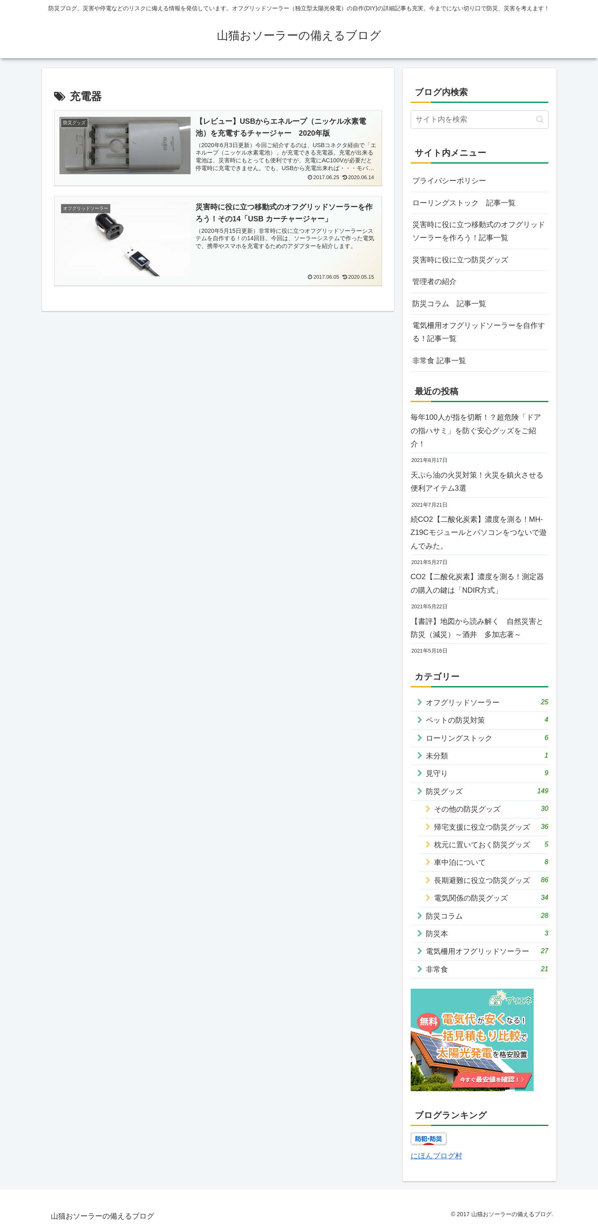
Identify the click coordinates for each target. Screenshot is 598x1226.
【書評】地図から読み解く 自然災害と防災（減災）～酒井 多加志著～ (477, 628)
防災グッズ (487, 791)
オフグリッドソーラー (487, 702)
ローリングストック (487, 738)
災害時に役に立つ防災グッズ (460, 260)
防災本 (487, 933)
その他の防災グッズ (491, 808)
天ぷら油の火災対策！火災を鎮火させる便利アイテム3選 (477, 481)
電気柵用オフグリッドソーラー (487, 951)
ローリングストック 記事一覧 (464, 203)
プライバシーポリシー (449, 181)
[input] (479, 119)
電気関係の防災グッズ (491, 897)
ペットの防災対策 (487, 720)
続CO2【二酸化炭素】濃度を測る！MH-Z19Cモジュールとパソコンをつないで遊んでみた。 (479, 532)
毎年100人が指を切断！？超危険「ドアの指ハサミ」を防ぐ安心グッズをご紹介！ (476, 430)
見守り (487, 773)
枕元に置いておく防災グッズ (491, 844)
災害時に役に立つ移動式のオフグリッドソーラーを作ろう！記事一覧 (478, 231)
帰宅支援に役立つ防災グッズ (491, 826)
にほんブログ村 (436, 1156)
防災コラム (487, 915)
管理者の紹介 (434, 281)
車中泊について (491, 862)
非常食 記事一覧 (439, 361)
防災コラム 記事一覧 (449, 304)
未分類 (487, 755)
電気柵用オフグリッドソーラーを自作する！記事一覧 (478, 332)
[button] (540, 119)
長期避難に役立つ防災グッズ (491, 880)
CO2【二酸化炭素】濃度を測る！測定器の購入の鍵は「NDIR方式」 (477, 583)
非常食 (487, 969)
